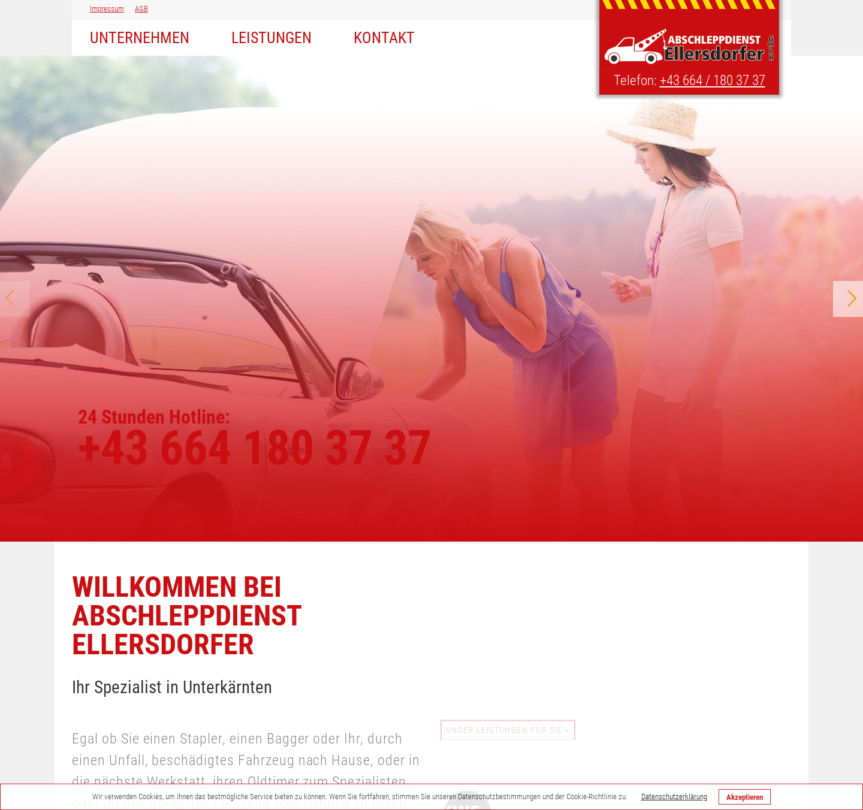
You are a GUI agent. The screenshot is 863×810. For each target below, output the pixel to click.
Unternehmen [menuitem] (139, 38)
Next (848, 299)
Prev (15, 299)
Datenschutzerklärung (674, 796)
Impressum (107, 8)
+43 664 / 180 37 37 (712, 80)
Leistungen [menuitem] (271, 38)
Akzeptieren (744, 797)
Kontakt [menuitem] (384, 38)
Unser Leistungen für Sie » (507, 732)
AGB (141, 8)
